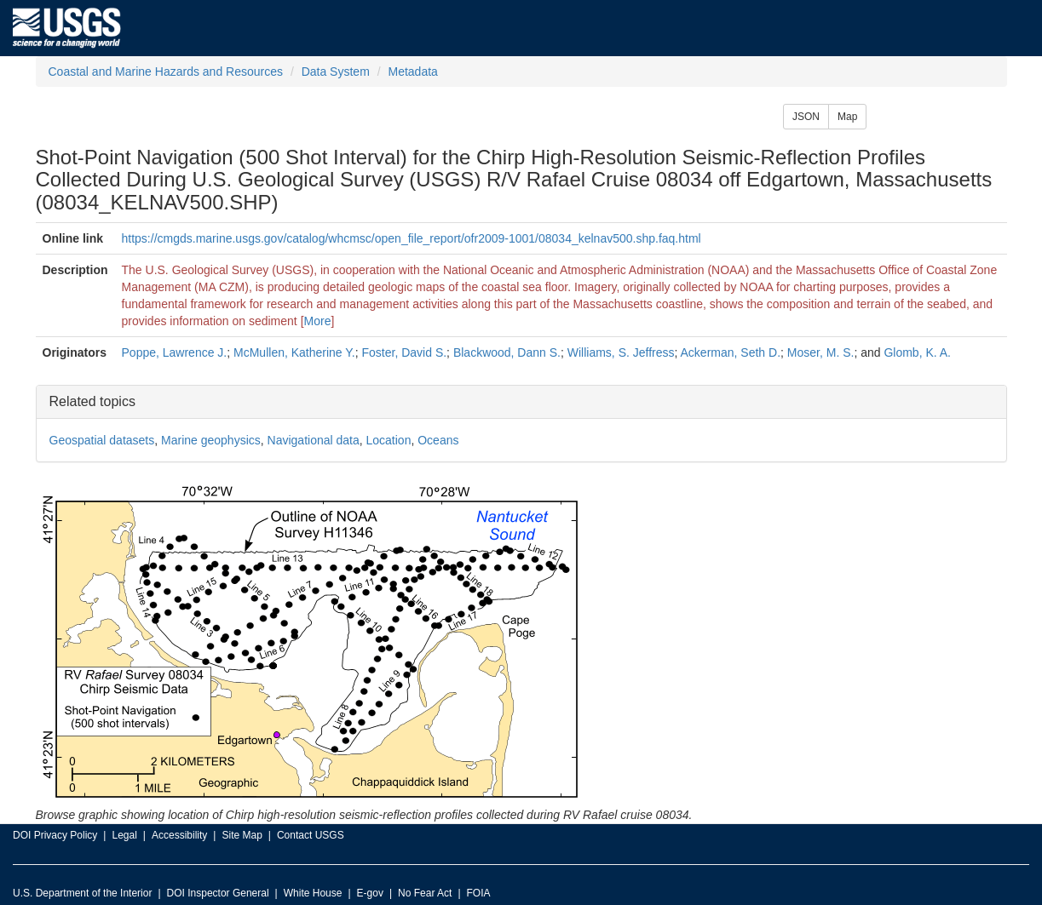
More (317, 321)
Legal (124, 835)
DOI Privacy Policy (55, 835)
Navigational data (314, 440)
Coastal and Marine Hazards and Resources (166, 71)
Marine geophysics (211, 440)
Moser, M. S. (821, 352)
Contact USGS (310, 835)
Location (389, 440)
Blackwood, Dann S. (507, 352)
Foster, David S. (404, 352)
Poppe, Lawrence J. (174, 352)
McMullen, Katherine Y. (294, 352)
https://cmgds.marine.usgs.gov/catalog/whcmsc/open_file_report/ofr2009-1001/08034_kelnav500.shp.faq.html (411, 238)
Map (847, 117)
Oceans (437, 440)
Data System (336, 71)
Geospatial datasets (102, 440)
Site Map (242, 835)
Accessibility (179, 835)
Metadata (412, 71)
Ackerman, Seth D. (731, 352)
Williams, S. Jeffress (621, 352)
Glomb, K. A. (917, 352)
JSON (806, 117)
